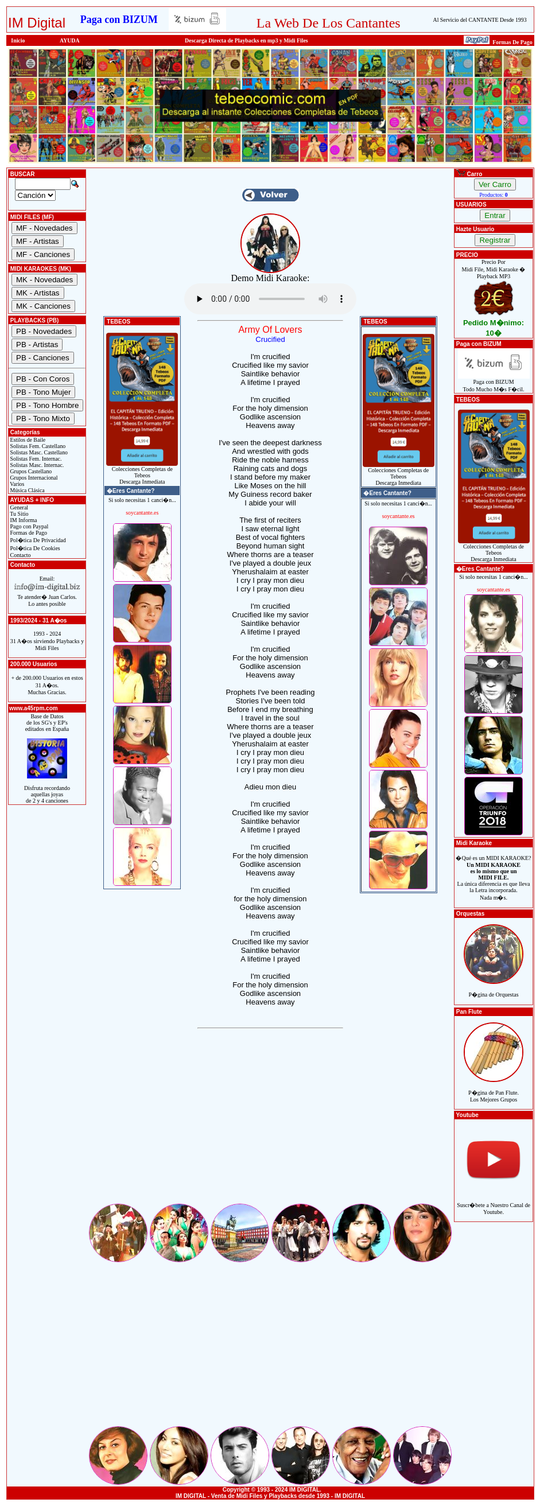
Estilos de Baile (27, 440)
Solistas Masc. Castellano (38, 452)
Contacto (20, 555)
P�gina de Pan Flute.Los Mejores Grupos (493, 1090)
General (18, 507)
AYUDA (70, 40)
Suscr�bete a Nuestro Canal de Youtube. (493, 1202)
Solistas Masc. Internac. (36, 465)
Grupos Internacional (33, 477)
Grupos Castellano (30, 471)
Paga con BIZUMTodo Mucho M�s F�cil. (494, 382)
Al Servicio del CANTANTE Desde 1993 (480, 20)
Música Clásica (27, 490)
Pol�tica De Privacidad (37, 540)
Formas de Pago (28, 533)
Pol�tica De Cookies (34, 548)
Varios (16, 484)
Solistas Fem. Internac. (35, 459)
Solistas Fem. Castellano (37, 446)
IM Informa (23, 520)
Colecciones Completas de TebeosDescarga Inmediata (142, 473)
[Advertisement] (270, 1121)
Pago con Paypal (28, 526)
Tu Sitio (18, 514)
